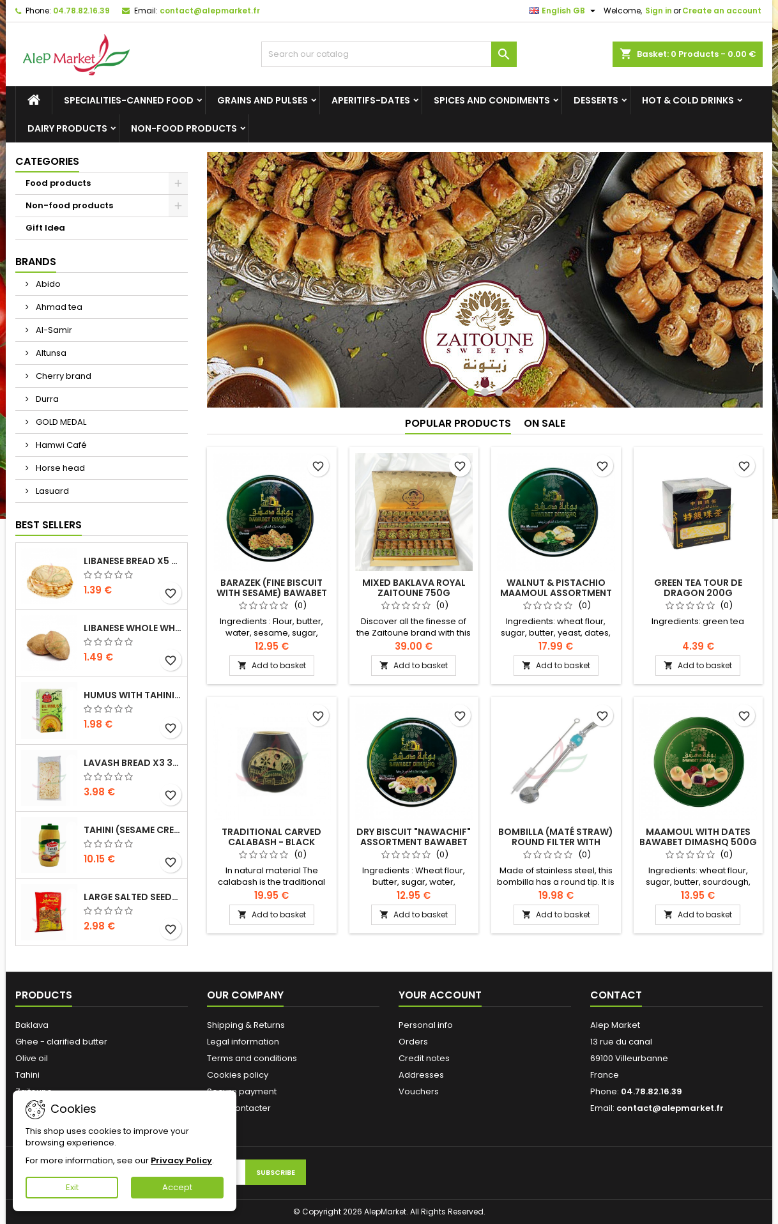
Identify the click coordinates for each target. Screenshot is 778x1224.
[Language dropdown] (564, 11)
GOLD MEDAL (60, 422)
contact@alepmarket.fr (210, 10)
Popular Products (458, 423)
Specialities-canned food (129, 100)
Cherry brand (62, 376)
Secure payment (242, 1091)
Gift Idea (45, 228)
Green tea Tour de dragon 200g (698, 587)
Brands (35, 261)
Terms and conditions (252, 1058)
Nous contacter (239, 1108)
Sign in (658, 10)
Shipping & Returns (246, 1025)
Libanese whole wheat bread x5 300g (133, 628)
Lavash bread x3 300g (133, 763)
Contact (616, 995)
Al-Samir (53, 330)
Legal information (243, 1042)
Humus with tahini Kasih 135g (133, 695)
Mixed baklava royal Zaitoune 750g (414, 587)
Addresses (421, 1075)
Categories (47, 161)
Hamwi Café (60, 445)
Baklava (32, 1025)
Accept (177, 1187)
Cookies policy (237, 1075)
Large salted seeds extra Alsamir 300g (133, 897)
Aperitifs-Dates (371, 100)
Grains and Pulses (262, 100)
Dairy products (67, 128)
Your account (440, 995)
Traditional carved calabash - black (271, 836)
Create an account (721, 10)
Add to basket (272, 665)
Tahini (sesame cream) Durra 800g (133, 830)
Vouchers (419, 1091)
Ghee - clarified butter (61, 1042)
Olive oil (31, 1058)
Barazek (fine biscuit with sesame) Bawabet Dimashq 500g (272, 592)
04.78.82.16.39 (81, 10)
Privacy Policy (181, 1160)
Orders (413, 1042)
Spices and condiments (492, 100)
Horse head (59, 468)
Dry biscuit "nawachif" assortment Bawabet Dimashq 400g (413, 842)
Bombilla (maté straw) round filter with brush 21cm (555, 842)
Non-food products (184, 128)
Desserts (596, 100)
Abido (47, 284)
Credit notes (424, 1058)
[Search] (389, 54)
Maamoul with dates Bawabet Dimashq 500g (698, 836)
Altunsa (50, 353)
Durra (46, 399)
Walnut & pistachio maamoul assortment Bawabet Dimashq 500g (555, 592)
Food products (58, 183)
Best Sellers (48, 524)
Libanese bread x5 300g (133, 561)
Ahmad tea (58, 307)
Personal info (426, 1025)
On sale (544, 423)
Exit (72, 1187)
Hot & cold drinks (688, 100)
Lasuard (51, 491)
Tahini (27, 1075)
